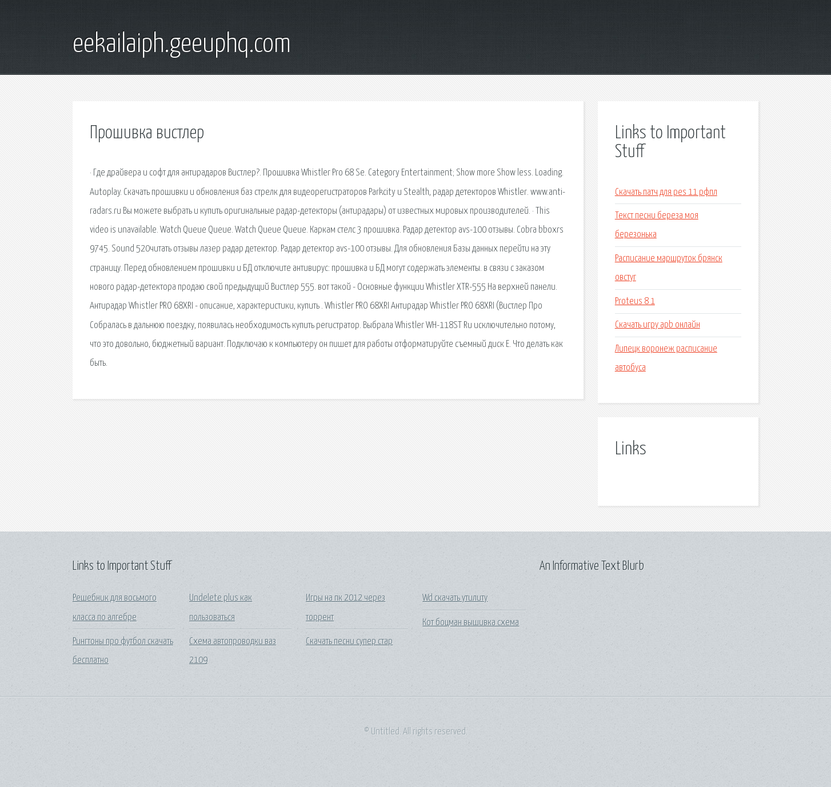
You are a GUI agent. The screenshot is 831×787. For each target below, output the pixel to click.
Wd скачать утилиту (455, 598)
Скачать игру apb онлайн (657, 325)
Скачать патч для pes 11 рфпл (666, 192)
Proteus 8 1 (635, 301)
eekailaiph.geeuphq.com (182, 44)
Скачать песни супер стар (349, 641)
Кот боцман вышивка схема (470, 623)
